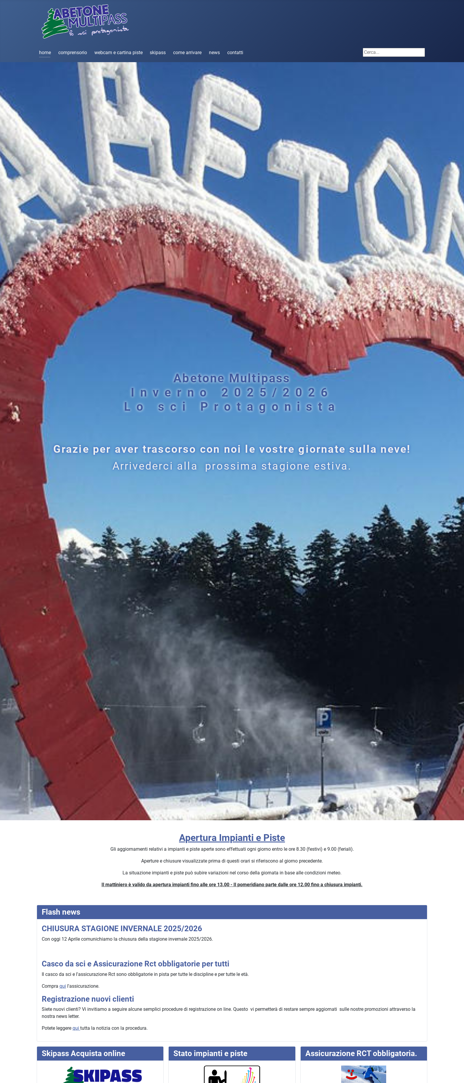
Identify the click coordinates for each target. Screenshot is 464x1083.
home (45, 52)
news (214, 52)
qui (62, 986)
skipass (158, 52)
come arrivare (187, 52)
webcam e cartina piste (118, 52)
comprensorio (72, 52)
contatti (235, 52)
